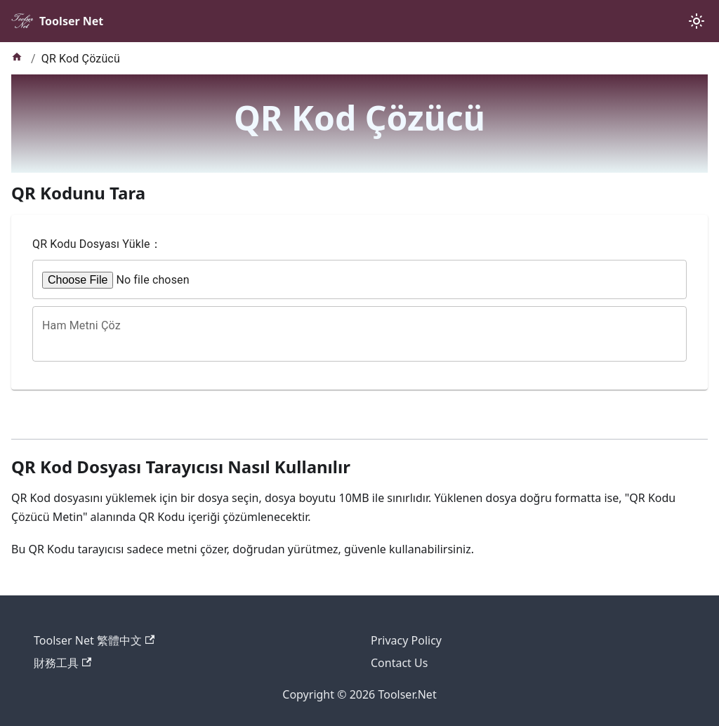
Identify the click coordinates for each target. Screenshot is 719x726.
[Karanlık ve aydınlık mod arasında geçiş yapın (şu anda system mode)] (696, 21)
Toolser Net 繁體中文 (94, 640)
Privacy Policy (406, 640)
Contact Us (399, 663)
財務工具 (62, 663)
